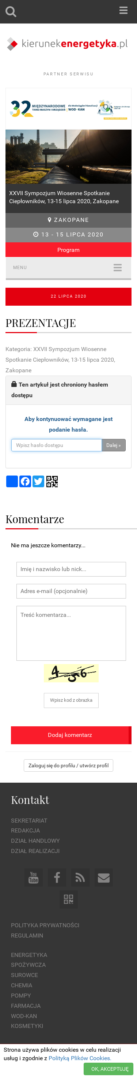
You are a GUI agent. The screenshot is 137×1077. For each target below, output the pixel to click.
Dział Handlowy (35, 840)
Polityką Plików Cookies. (80, 1058)
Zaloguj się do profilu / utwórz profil (68, 765)
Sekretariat (29, 820)
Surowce (24, 975)
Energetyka (29, 954)
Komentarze (34, 518)
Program (68, 249)
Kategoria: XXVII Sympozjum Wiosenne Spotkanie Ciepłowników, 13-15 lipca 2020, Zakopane (60, 360)
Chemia (21, 985)
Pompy (21, 995)
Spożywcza (28, 964)
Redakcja (25, 830)
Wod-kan (24, 1016)
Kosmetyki (27, 1025)
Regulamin (27, 935)
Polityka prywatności (45, 925)
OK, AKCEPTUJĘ (110, 1069)
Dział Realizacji (35, 850)
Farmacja (26, 1005)
